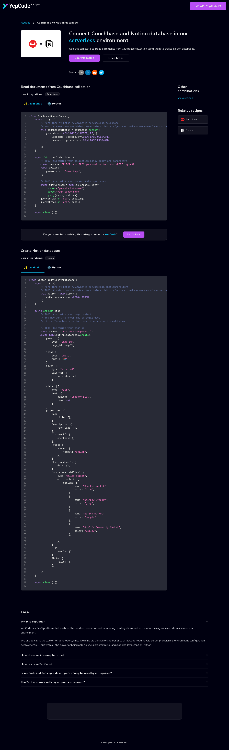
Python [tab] (54, 103)
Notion (187, 130)
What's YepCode (208, 6)
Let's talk (133, 234)
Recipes (25, 23)
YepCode (110, 234)
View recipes (185, 98)
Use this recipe (84, 58)
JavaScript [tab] (33, 103)
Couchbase (189, 120)
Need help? (115, 58)
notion (50, 258)
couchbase (52, 94)
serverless (82, 40)
